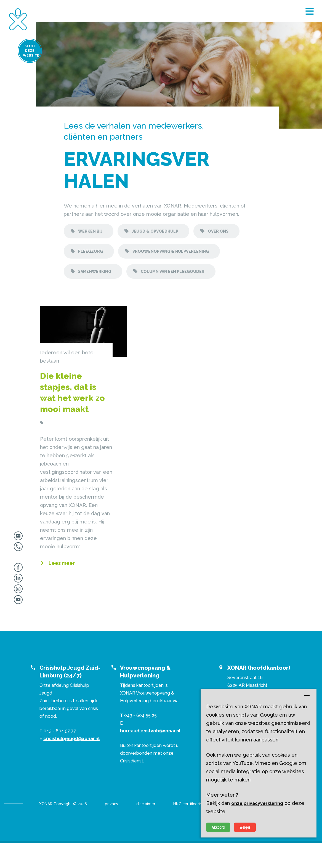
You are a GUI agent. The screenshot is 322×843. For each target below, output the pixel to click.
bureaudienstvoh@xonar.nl (150, 730)
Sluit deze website (19, 52)
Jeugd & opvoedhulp (154, 231)
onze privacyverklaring (257, 803)
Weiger (244, 827)
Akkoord (218, 827)
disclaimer (145, 804)
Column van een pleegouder (172, 271)
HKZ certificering (188, 804)
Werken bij (89, 231)
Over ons (217, 231)
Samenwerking (94, 271)
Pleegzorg (90, 251)
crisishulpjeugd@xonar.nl (71, 738)
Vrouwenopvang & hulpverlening (170, 251)
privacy (111, 804)
